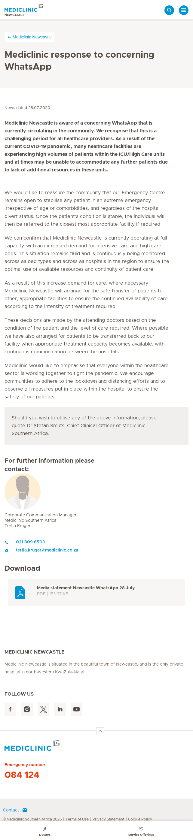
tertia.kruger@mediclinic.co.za (41, 550)
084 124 (22, 775)
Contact (15, 810)
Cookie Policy (140, 819)
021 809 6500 (25, 542)
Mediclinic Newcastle (29, 37)
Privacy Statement (108, 819)
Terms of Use (77, 819)
